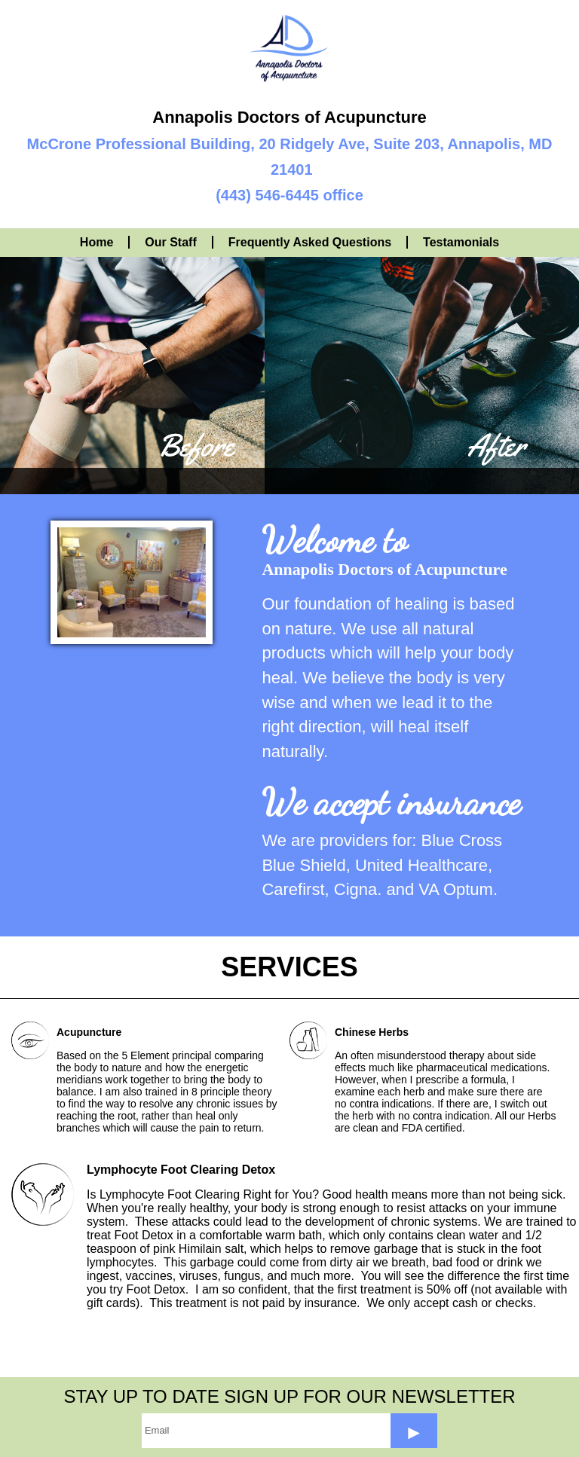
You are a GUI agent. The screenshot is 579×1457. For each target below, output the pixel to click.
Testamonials (461, 242)
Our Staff (170, 242)
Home (96, 242)
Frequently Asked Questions (309, 242)
